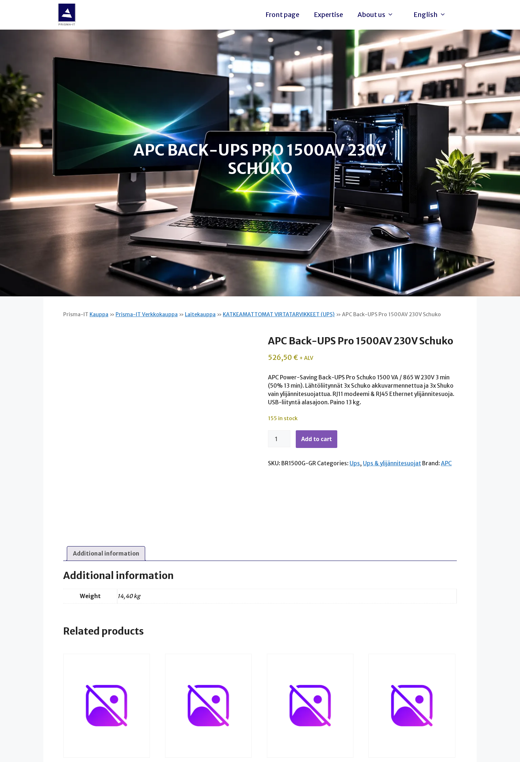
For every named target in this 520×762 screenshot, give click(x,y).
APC (446, 463)
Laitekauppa (200, 314)
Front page (282, 14)
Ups (355, 463)
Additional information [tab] (106, 553)
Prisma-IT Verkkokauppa (147, 314)
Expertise (328, 14)
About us (377, 14)
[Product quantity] (279, 439)
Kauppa (99, 314)
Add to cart (316, 439)
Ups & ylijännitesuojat (392, 463)
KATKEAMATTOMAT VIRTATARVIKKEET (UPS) (279, 314)
